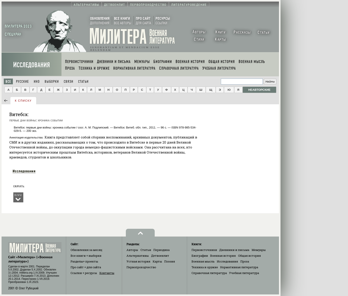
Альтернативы (138, 256)
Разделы (84, 261)
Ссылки (84, 273)
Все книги (86, 256)
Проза (244, 261)
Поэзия (169, 261)
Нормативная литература (239, 267)
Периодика (161, 250)
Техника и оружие (205, 267)
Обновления (86, 250)
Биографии (200, 256)
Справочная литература (209, 273)
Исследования (31, 65)
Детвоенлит (160, 256)
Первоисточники (204, 250)
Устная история (138, 261)
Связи (68, 81)
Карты (157, 261)
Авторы (132, 250)
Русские (22, 81)
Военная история (223, 256)
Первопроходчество (141, 267)
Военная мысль (203, 261)
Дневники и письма (234, 250)
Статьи (83, 81)
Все (8, 81)
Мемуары (259, 250)
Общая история (249, 256)
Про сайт (86, 267)
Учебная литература (244, 273)
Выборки (52, 81)
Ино (37, 81)
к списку (23, 100)
